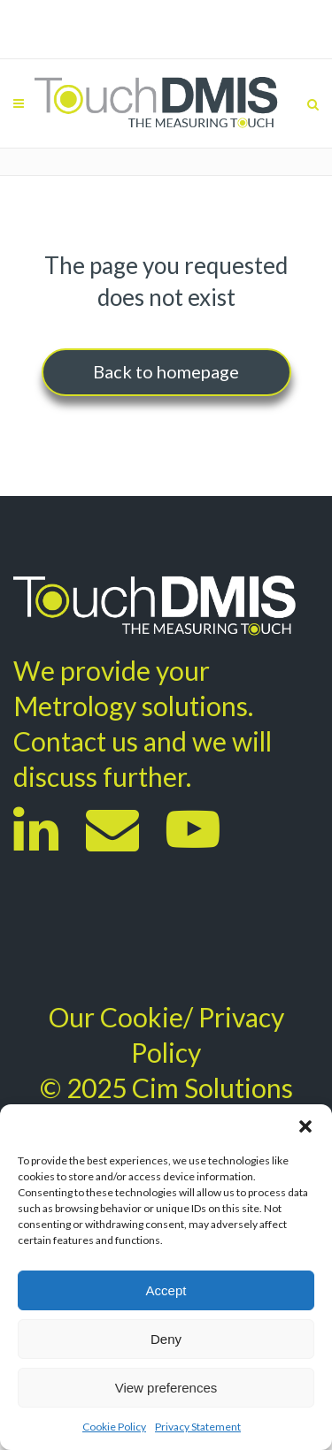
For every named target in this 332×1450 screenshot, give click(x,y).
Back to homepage (166, 371)
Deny (166, 1339)
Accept (166, 1290)
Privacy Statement (198, 1426)
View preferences (166, 1387)
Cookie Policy (114, 1426)
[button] (305, 1126)
